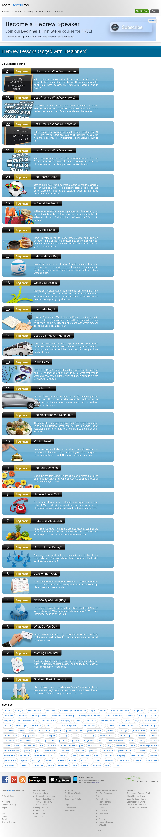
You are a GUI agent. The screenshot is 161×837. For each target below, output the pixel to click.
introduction (25, 740)
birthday (23, 715)
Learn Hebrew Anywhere (137, 808)
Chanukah (103, 810)
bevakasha (9, 715)
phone (27, 750)
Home (13, 790)
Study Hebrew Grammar (137, 796)
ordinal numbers (67, 745)
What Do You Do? (45, 626)
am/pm (7, 710)
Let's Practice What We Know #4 (55, 71)
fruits (31, 730)
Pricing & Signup (9, 805)
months (153, 740)
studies (49, 760)
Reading (28, 11)
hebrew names (10, 735)
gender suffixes (94, 730)
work (107, 765)
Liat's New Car (43, 388)
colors (154, 715)
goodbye (110, 730)
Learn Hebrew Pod (15, 5)
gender (57, 730)
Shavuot (102, 825)
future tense (44, 730)
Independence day (107, 822)
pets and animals (11, 750)
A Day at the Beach (46, 203)
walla (74, 765)
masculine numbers (115, 740)
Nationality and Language (50, 600)
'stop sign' (36, 760)
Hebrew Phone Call (46, 494)
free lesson (9, 730)
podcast (65, 750)
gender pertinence (74, 730)
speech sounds (137, 755)
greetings (123, 730)
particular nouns (95, 745)
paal (81, 745)
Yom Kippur (104, 805)
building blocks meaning (62, 715)
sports (24, 760)
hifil (42, 735)
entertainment (88, 725)
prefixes (93, 750)
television (109, 760)
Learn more (96, 782)
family (111, 725)
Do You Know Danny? (48, 547)
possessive (79, 750)
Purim (101, 816)
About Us (59, 11)
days (137, 720)
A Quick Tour (8, 796)
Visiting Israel (42, 441)
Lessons (16, 11)
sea (74, 755)
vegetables (63, 765)
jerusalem (49, 740)
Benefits (131, 790)
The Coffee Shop (45, 229)
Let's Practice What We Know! (53, 150)
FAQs (4, 816)
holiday (64, 735)
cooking (78, 720)
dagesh (126, 720)
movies (7, 745)
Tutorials (5, 819)
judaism (75, 740)
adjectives (50, 710)
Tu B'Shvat (103, 813)
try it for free (37, 765)
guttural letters (138, 730)
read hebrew (9, 755)
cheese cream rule (114, 715)
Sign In (154, 11)
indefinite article (107, 735)
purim (154, 750)
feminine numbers (127, 725)
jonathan (63, 740)
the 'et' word (124, 760)
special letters (10, 760)
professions (141, 750)
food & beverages (149, 725)
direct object (21, 725)
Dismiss (152, 21)
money (142, 740)
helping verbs (29, 735)
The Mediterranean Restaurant (53, 415)
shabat (97, 755)
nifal (41, 745)
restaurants (39, 755)
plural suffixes (50, 750)
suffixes (72, 760)
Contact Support (9, 822)
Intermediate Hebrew (45, 799)
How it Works (41, 805)
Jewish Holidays (103, 799)
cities (130, 715)
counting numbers (109, 720)
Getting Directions (45, 282)
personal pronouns (148, 745)
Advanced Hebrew (44, 802)
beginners (138, 710)
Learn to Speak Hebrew (137, 799)
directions (36, 725)
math (131, 740)
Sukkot (102, 808)
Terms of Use (70, 808)
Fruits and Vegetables (48, 520)
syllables (96, 760)
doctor (49, 725)
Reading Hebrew (40, 808)
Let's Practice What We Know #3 (55, 97)
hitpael (52, 735)
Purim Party (41, 362)
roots (52, 755)
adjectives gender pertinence (73, 710)
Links (98, 831)
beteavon (152, 710)
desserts (7, 725)
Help (4, 813)
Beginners (40, 810)
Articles (6, 11)
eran (102, 725)
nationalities (29, 745)
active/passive (34, 710)
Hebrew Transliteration (136, 805)
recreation (24, 755)
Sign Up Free (141, 11)
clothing (142, 715)
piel (36, 750)
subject (60, 760)
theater (138, 760)
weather (85, 765)
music (17, 745)
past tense (120, 745)
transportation (10, 765)
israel (38, 740)
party (109, 745)
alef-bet (102, 710)
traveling (24, 765)
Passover (103, 819)
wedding (97, 765)
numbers (52, 745)
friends (21, 730)
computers (8, 720)
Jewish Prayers (43, 11)
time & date (151, 760)
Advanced (40, 813)
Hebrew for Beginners (45, 796)
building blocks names (89, 715)
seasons (85, 755)
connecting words (48, 720)
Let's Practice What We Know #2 (55, 124)
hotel (75, 735)
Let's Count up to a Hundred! (52, 335)
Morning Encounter (46, 653)
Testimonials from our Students (140, 793)
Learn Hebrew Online (136, 802)
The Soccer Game (45, 177)
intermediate (9, 740)
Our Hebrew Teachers (74, 793)
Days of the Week (45, 573)
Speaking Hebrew (41, 793)
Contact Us (69, 796)
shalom (108, 755)
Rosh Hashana (105, 802)
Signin (4, 808)
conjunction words (26, 720)
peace (132, 745)
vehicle (51, 765)
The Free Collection (104, 793)
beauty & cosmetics (120, 710)
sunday (84, 760)
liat (100, 740)
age (93, 710)
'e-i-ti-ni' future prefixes (67, 725)
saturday (64, 755)
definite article (150, 720)
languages (89, 740)
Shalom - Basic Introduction (51, 679)
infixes (154, 735)
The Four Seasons (46, 467)
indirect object (126, 735)
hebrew (153, 730)
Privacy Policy (71, 810)
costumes (91, 720)
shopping (121, 755)
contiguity (65, 720)
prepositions (107, 750)
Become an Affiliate (73, 799)
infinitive (142, 735)
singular (153, 755)
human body (88, 735)
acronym (19, 710)
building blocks (39, 715)
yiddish (116, 765)
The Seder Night (44, 309)
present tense (124, 750)
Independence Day (46, 256)
